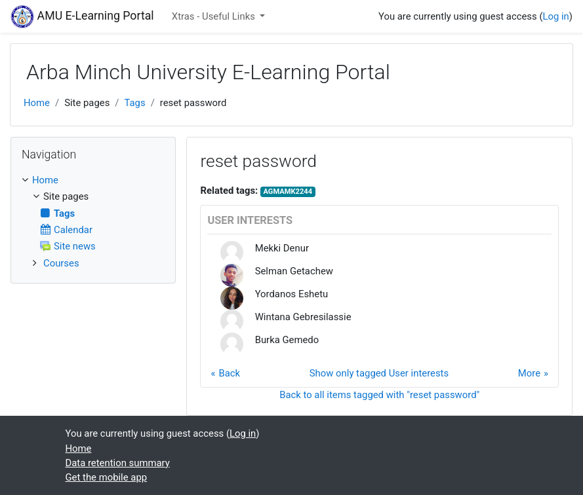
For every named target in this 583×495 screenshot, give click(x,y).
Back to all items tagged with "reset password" (379, 395)
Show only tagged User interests (379, 373)
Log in (555, 16)
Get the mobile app (107, 477)
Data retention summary (118, 463)
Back (229, 373)
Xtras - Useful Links (215, 16)
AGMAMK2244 (287, 191)
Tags (134, 103)
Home (37, 103)
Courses (61, 263)
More (529, 373)
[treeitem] (93, 180)
